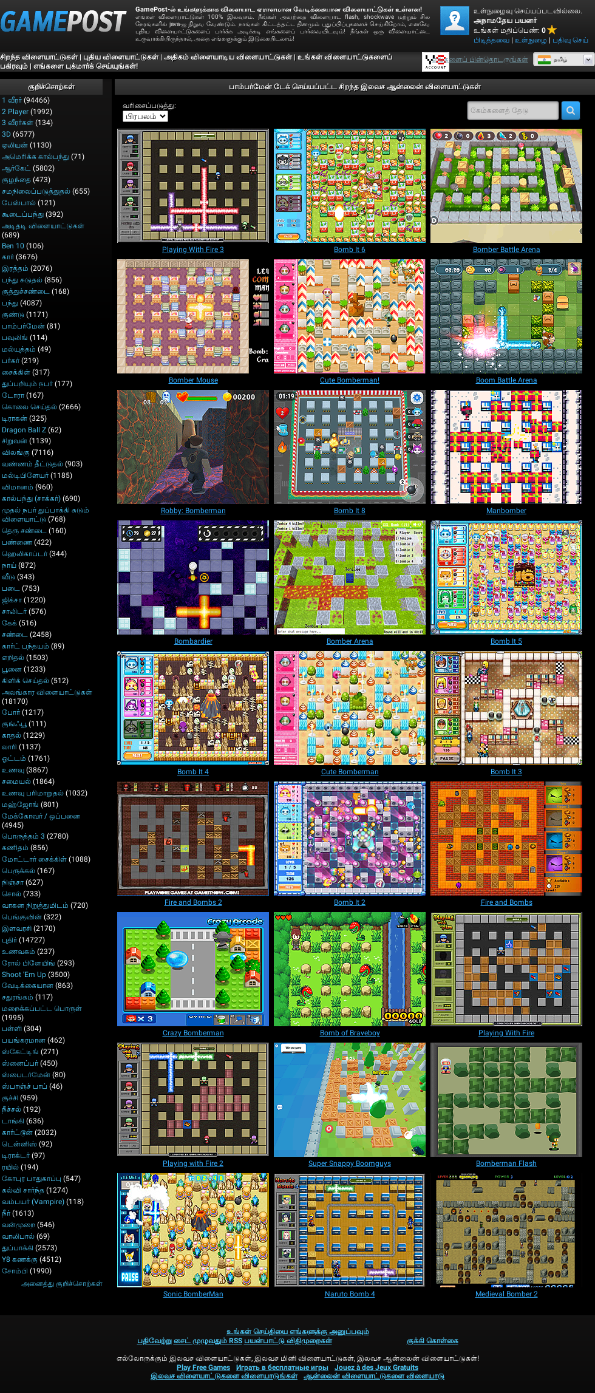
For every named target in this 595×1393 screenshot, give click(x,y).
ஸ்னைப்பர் (20, 1063)
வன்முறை (18, 1225)
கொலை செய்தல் (29, 407)
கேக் (9, 623)
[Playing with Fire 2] (193, 1099)
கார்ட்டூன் (17, 1132)
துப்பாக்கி (17, 1248)
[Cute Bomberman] (349, 708)
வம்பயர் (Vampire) (33, 1201)
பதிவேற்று (154, 1341)
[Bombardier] (193, 577)
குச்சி (10, 1098)
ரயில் (10, 1167)
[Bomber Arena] (349, 577)
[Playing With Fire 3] (193, 186)
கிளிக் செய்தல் (25, 680)
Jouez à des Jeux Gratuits (376, 1367)
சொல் (11, 894)
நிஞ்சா (13, 882)
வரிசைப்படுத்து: (149, 105)
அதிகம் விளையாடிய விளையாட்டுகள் (228, 57)
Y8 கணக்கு (20, 1259)
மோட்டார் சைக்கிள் (34, 859)
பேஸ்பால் (19, 203)
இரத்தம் (15, 268)
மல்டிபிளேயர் (25, 475)
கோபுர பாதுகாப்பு (31, 1178)
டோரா (13, 395)
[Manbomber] (506, 447)
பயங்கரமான (24, 1040)
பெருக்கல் (18, 871)
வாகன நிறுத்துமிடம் (35, 905)
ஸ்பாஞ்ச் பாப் (24, 1086)
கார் (8, 257)
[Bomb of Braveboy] (349, 969)
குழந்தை (16, 179)
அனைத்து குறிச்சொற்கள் (62, 1283)
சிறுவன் (14, 441)
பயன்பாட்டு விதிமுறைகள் (288, 1341)
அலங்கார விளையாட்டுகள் (47, 692)
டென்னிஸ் (19, 1144)
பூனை (12, 669)
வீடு (8, 577)
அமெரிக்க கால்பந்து (35, 156)
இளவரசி (17, 928)
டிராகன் (14, 418)
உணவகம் (18, 951)
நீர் (6, 1213)
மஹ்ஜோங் (20, 804)
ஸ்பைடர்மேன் (26, 1075)
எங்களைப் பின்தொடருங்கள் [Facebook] (480, 59)
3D (6, 134)
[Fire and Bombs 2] (193, 838)
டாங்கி (13, 1121)
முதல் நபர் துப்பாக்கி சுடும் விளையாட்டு (45, 514)
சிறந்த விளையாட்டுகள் (39, 57)
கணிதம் (15, 847)
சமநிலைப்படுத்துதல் (36, 191)
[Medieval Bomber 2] (506, 1230)
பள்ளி (12, 1028)
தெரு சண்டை (24, 530)
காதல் (11, 735)
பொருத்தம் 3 (23, 836)
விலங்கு (16, 452)
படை (11, 588)
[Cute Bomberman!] (349, 316)
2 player (15, 111)
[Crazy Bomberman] (193, 969)
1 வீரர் (12, 100)
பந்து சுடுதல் (22, 280)
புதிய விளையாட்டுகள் (120, 57)
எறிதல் (13, 657)
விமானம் (17, 487)
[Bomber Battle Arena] (506, 186)
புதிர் (9, 940)
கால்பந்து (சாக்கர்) (31, 498)
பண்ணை (17, 542)
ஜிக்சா (12, 600)
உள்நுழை (531, 40)
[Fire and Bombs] (506, 838)
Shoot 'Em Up (24, 974)
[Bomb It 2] (349, 838)
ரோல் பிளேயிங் (28, 963)
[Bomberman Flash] (506, 1099)
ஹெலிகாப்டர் (24, 554)
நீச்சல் (11, 1109)
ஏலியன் (15, 145)
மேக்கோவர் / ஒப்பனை (41, 816)
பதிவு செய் (570, 40)
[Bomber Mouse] (193, 316)
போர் (11, 712)
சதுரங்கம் (17, 997)
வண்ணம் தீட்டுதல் (32, 464)
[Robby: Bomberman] (193, 447)
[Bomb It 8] (349, 447)
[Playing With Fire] (506, 969)
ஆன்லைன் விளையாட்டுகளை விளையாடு (374, 1376)
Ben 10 (13, 246)
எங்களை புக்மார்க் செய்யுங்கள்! (85, 66)
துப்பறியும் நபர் (27, 384)
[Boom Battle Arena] (506, 316)
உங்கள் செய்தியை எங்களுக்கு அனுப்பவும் (297, 1331)
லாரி (9, 747)
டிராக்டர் (16, 1155)
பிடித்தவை (491, 40)
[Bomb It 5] (506, 577)
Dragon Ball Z (24, 430)
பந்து (10, 303)
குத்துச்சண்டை (26, 291)
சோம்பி (15, 1271)
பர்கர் (10, 360)
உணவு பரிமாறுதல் (33, 793)
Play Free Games (203, 1367)
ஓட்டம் (14, 758)
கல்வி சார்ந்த (23, 1190)
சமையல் (16, 781)
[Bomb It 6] (349, 186)
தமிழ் (552, 59)
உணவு (13, 770)
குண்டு (13, 314)
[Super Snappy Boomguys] (349, 1099)
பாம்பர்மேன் (23, 326)
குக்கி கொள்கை (432, 1341)
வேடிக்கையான (27, 985)
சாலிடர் (14, 611)
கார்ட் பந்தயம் (25, 646)
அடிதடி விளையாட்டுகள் (43, 226)
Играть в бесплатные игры (282, 1367)
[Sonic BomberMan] (193, 1230)
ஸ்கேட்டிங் (20, 1051)
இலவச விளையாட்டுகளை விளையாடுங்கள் (224, 1376)
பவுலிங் (15, 337)
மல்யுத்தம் (19, 349)
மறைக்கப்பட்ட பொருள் (42, 1008)
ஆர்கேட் (16, 168)
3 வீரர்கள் (17, 122)
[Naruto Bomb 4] (349, 1230)
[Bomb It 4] (193, 708)
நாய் (9, 565)
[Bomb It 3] (506, 708)
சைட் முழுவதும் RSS (208, 1341)
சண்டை (15, 634)
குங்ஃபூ (14, 724)
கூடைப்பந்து (23, 214)
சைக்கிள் (16, 372)
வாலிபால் (18, 1236)
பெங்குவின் (22, 917)
